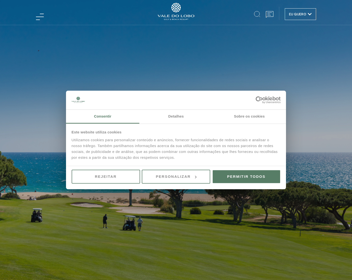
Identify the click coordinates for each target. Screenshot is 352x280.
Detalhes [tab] (176, 116)
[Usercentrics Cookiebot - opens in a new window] (259, 100)
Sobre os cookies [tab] (249, 116)
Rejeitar (106, 176)
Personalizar (176, 176)
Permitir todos (246, 176)
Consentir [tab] (102, 116)
